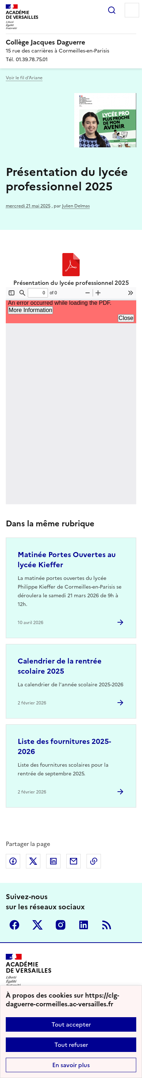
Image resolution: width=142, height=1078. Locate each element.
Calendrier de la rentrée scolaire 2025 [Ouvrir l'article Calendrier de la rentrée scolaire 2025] (60, 666)
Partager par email (73, 861)
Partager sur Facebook (13, 861)
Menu (132, 10)
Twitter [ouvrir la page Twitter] (37, 925)
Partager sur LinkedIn (53, 861)
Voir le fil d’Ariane (24, 78)
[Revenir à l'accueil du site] (29, 970)
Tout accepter (71, 1024)
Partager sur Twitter (33, 861)
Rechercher (112, 10)
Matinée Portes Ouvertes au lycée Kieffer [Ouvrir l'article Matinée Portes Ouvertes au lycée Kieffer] (67, 559)
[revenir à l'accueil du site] (71, 42)
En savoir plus (71, 1065)
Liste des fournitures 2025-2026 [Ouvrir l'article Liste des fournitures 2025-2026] (64, 746)
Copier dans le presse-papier (93, 861)
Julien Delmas (76, 206)
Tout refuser (71, 1044)
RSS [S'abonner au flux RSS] (106, 925)
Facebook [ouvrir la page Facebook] (14, 925)
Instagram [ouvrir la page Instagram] (60, 925)
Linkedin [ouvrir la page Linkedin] (83, 925)
